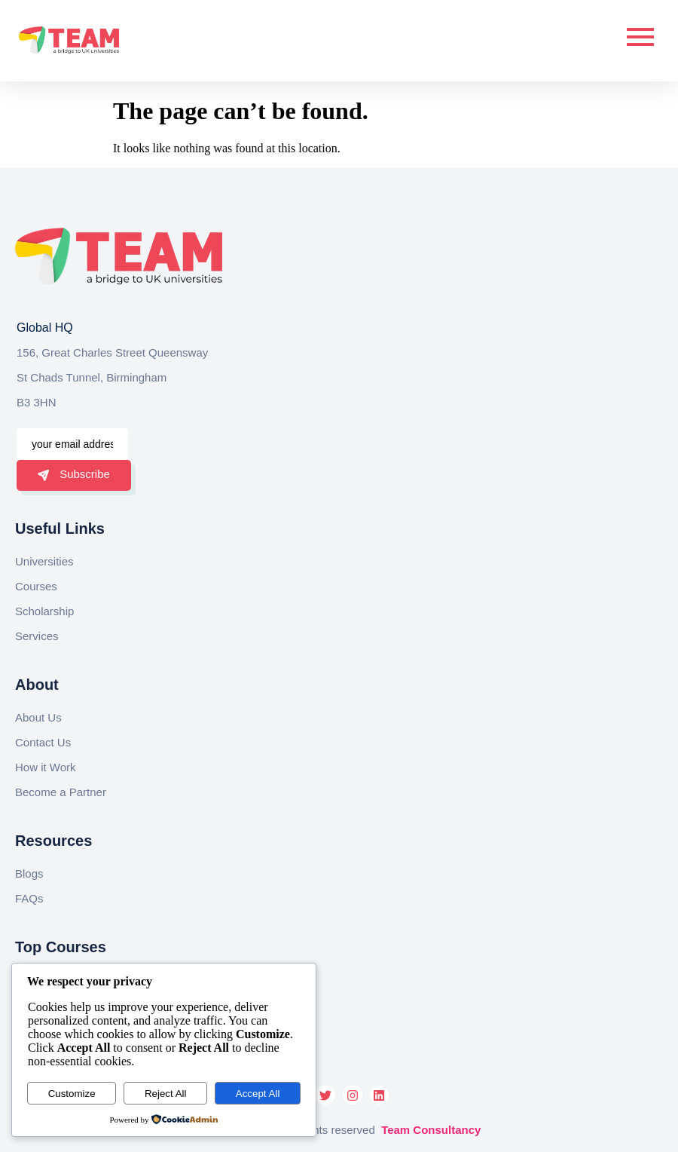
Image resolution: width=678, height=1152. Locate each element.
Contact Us (43, 742)
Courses (36, 586)
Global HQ (45, 327)
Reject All (166, 1093)
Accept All (258, 1093)
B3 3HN (36, 402)
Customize (72, 1093)
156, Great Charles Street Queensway (112, 352)
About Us (38, 717)
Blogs (29, 873)
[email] (72, 444)
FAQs (29, 898)
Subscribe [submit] (74, 474)
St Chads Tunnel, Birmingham (91, 377)
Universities (44, 561)
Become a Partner (60, 792)
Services (37, 636)
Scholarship (44, 611)
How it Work (45, 767)
